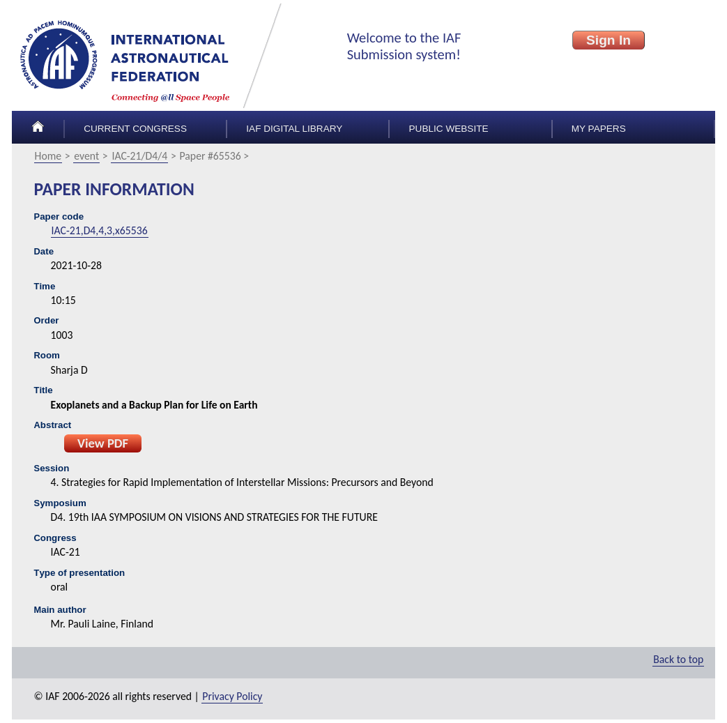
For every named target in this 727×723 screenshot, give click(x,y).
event (86, 155)
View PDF (102, 443)
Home (48, 155)
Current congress (135, 128)
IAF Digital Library (294, 128)
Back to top (678, 659)
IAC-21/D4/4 (139, 155)
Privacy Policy (232, 696)
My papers (599, 128)
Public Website (449, 128)
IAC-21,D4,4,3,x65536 (100, 230)
